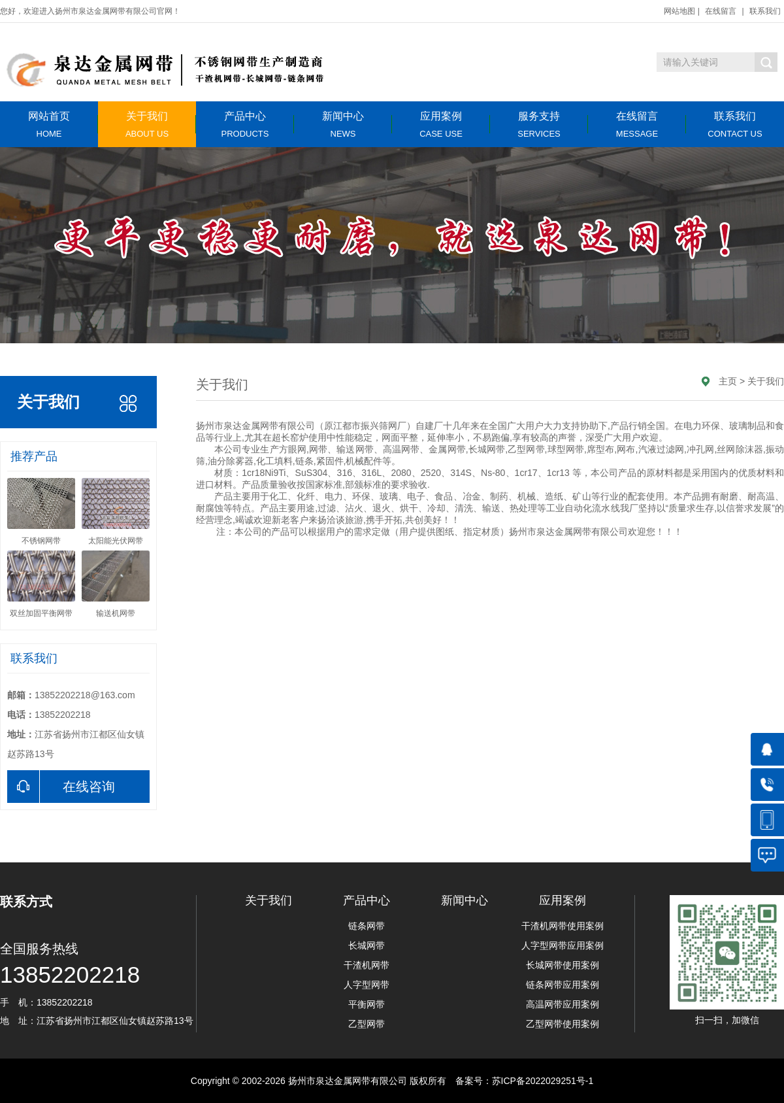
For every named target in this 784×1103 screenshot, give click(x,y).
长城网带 (366, 945)
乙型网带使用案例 (562, 1023)
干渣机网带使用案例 (562, 925)
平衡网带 (366, 1004)
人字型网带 (366, 984)
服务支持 (539, 124)
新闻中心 (343, 124)
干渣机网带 (366, 965)
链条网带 (366, 925)
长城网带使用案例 (562, 965)
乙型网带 (366, 1023)
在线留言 (720, 11)
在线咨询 (61, 786)
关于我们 (147, 124)
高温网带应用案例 (562, 1004)
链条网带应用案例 (562, 984)
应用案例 (441, 124)
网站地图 (679, 11)
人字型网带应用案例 (562, 945)
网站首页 (49, 124)
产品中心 (245, 124)
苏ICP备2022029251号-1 (543, 1081)
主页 (728, 381)
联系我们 (765, 11)
